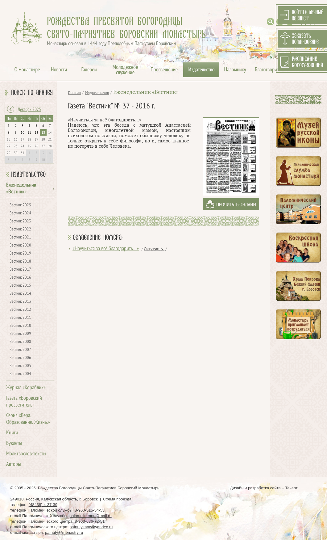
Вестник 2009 (20, 334)
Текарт (291, 488)
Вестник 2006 (20, 358)
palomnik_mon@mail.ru (90, 515)
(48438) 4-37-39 (43, 504)
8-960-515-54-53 (90, 510)
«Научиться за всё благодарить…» (105, 248)
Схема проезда (117, 499)
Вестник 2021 (20, 237)
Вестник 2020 (20, 245)
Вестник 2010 (20, 326)
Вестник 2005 (20, 366)
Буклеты (14, 443)
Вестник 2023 (20, 221)
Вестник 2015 (20, 286)
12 (36, 132)
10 (22, 132)
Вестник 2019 (20, 253)
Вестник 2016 (20, 278)
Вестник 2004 (20, 374)
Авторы (13, 464)
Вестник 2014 (20, 294)
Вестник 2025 (20, 205)
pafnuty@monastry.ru (64, 532)
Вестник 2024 (20, 213)
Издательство (28, 174)
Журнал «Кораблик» (26, 387)
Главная (74, 93)
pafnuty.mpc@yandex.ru (91, 527)
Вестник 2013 (20, 302)
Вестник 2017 (20, 270)
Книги (12, 433)
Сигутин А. (154, 249)
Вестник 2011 (20, 318)
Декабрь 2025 (29, 110)
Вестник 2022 (20, 229)
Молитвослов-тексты (26, 454)
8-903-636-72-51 (90, 521)
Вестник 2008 (20, 342)
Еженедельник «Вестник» (145, 92)
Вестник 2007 (20, 350)
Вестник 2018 (20, 261)
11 (29, 132)
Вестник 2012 (20, 310)
